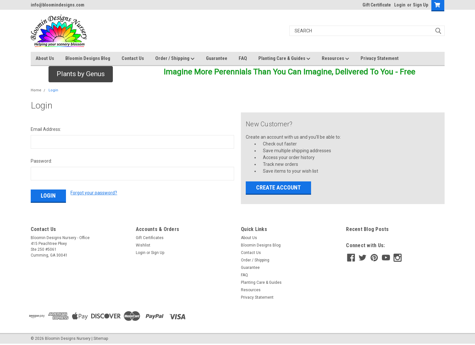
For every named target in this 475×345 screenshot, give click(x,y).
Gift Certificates (150, 238)
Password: (41, 161)
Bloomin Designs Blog (87, 58)
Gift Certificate (376, 4)
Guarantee (216, 58)
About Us (45, 58)
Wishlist (143, 245)
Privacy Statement (380, 58)
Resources (335, 58)
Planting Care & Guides (284, 58)
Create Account (278, 187)
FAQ (243, 58)
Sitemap (100, 338)
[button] (81, 74)
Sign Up (420, 4)
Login (399, 4)
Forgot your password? (93, 192)
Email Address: (46, 129)
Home (36, 90)
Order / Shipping (175, 58)
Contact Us (133, 58)
